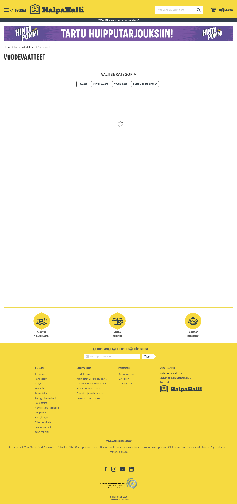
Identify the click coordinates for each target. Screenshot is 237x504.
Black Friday (83, 374)
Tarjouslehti (41, 378)
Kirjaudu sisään (126, 374)
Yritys (38, 383)
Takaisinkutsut (43, 427)
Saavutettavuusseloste (89, 398)
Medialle (39, 388)
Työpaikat (40, 412)
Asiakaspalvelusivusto (173, 373)
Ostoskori (123, 378)
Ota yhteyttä (42, 417)
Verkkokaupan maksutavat (92, 383)
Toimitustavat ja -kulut (89, 388)
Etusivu (8, 46)
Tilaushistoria (125, 383)
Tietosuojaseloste (120, 499)
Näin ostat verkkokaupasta (92, 378)
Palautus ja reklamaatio (90, 393)
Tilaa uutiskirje (43, 422)
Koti (16, 46)
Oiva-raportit (42, 431)
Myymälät (40, 374)
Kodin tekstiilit (28, 46)
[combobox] (179, 10)
